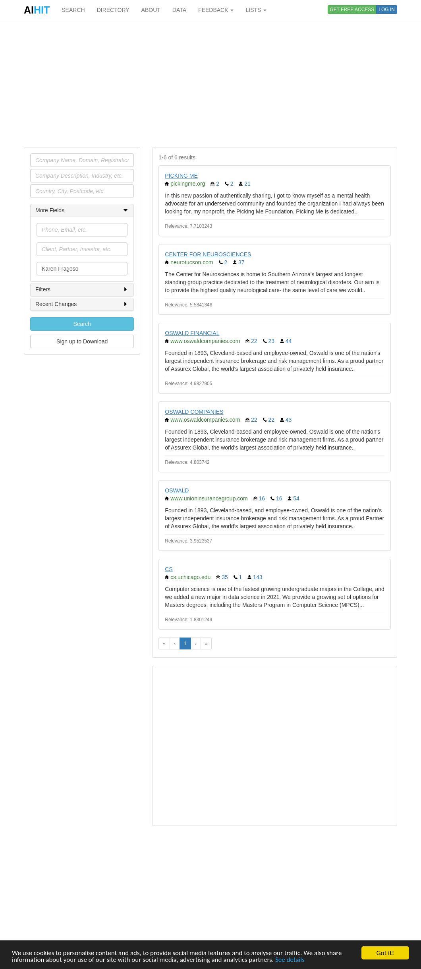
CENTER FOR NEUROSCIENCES (208, 254)
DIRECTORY (113, 10)
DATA (179, 10)
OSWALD (177, 490)
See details (290, 960)
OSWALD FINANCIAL (192, 333)
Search (82, 324)
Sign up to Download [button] (82, 341)
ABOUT (150, 10)
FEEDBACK (216, 10)
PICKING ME (181, 175)
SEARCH (73, 10)
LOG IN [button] (387, 9)
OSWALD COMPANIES (194, 412)
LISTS (256, 10)
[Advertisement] (210, 83)
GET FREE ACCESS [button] (352, 9)
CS (168, 569)
